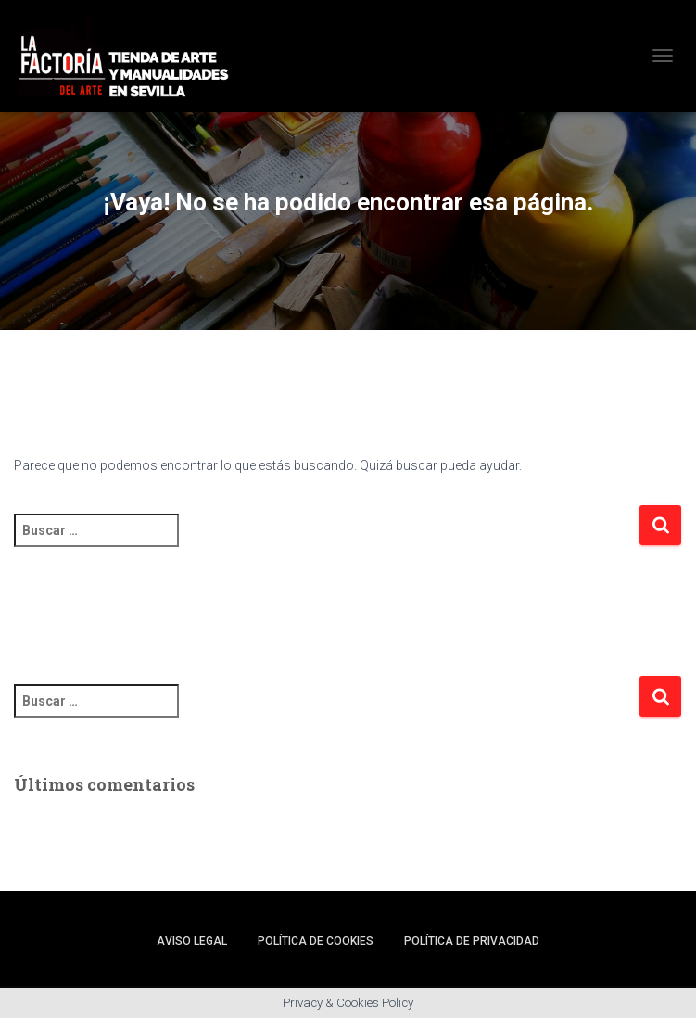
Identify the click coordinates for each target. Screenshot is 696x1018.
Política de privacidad (471, 941)
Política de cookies (315, 941)
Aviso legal (192, 941)
